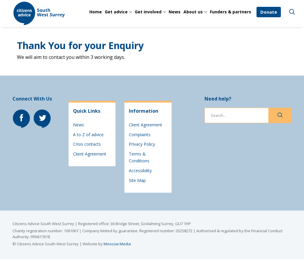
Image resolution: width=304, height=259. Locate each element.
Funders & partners (230, 12)
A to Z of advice (88, 134)
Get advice (116, 12)
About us (193, 12)
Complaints (140, 134)
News (174, 12)
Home (95, 12)
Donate (268, 12)
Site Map (137, 180)
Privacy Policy (142, 144)
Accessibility (140, 170)
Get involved (148, 12)
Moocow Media (117, 244)
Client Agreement (89, 154)
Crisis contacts (87, 144)
